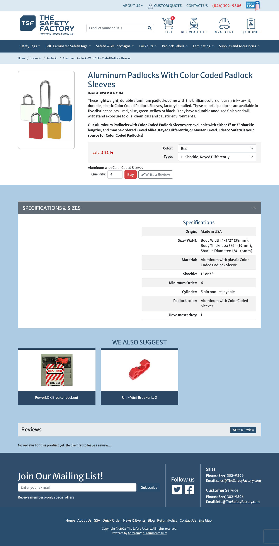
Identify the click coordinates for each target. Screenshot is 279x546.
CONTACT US (197, 5)
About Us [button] (131, 5)
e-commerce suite (155, 533)
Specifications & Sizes (51, 208)
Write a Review (155, 174)
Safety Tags (28, 46)
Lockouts (146, 46)
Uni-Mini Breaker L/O (139, 397)
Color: (168, 148)
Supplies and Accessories (238, 46)
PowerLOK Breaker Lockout (56, 397)
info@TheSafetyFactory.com (238, 502)
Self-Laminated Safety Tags (67, 46)
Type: (168, 156)
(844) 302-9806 (227, 5)
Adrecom (134, 533)
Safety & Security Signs (113, 46)
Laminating (202, 46)
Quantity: (98, 174)
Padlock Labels (173, 46)
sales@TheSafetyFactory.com (238, 480)
